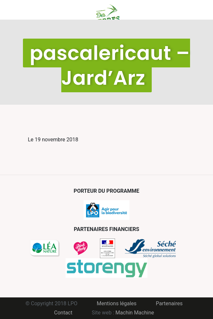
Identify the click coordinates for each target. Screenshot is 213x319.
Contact (63, 313)
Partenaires (169, 303)
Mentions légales (116, 303)
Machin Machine (134, 313)
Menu (33, 10)
